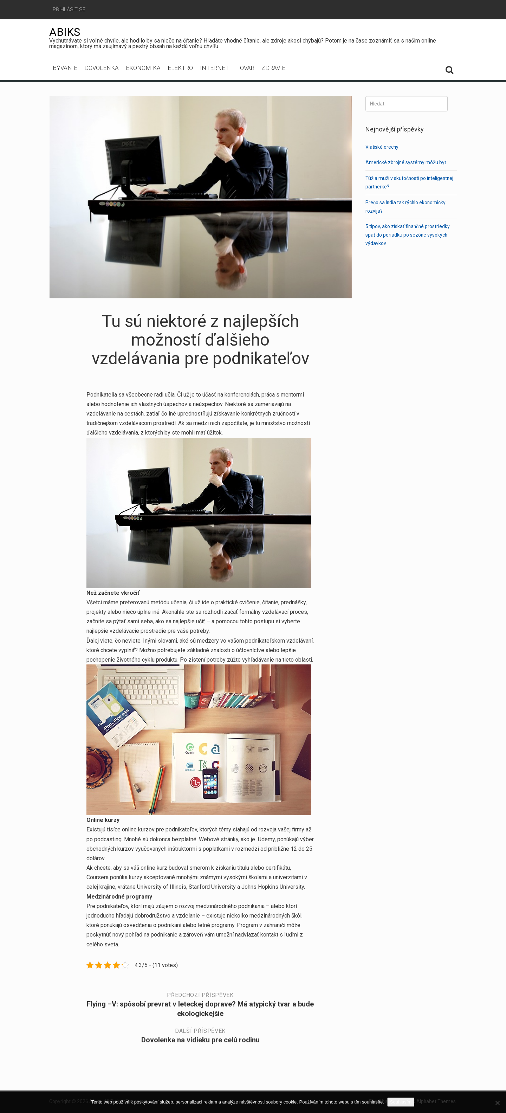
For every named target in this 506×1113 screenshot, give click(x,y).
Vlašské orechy (382, 147)
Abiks (64, 32)
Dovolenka (101, 68)
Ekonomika (143, 68)
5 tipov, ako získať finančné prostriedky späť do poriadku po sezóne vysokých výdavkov (408, 235)
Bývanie (65, 68)
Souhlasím (401, 1102)
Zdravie (273, 68)
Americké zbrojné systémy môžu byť (406, 162)
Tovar (245, 68)
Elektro (180, 68)
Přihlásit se (69, 9)
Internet (214, 68)
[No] (497, 1102)
